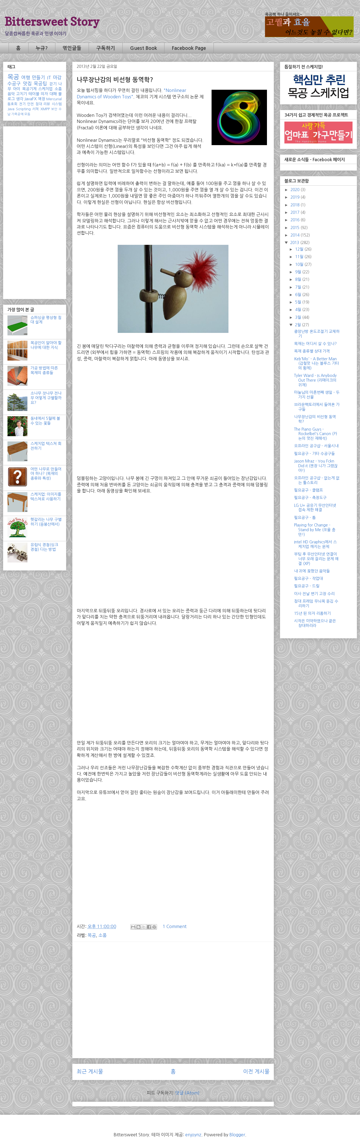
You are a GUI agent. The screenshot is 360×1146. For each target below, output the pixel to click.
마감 (57, 77)
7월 (298, 287)
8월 (298, 279)
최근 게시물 (90, 1071)
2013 (295, 243)
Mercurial (54, 99)
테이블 (34, 94)
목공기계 (29, 89)
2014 (295, 235)
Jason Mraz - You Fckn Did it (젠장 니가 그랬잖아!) (316, 465)
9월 (298, 272)
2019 (295, 197)
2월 (298, 325)
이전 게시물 (256, 1071)
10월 (299, 264)
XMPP (45, 109)
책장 (41, 99)
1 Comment (175, 926)
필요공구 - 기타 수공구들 (314, 454)
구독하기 (105, 48)
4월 (298, 310)
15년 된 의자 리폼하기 (312, 613)
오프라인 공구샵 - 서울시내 (316, 446)
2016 (295, 220)
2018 (295, 205)
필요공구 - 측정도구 (310, 498)
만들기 (38, 77)
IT (49, 77)
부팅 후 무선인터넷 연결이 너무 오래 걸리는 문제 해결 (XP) (316, 559)
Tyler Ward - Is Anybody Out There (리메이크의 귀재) (315, 380)
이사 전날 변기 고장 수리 (314, 594)
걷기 (52, 84)
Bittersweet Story (51, 21)
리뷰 (46, 104)
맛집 (27, 83)
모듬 (27, 114)
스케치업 (45, 89)
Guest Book (143, 48)
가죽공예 (17, 114)
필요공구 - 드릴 (306, 586)
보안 (54, 109)
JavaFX (30, 99)
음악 (11, 94)
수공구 (14, 83)
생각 (19, 99)
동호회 (12, 104)
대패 (53, 94)
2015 (295, 228)
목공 (92, 935)
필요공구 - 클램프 (308, 490)
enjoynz (193, 1134)
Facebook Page (189, 48)
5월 (298, 302)
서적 (35, 109)
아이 (16, 89)
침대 (38, 104)
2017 (295, 212)
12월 (299, 249)
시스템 (57, 104)
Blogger (237, 1134)
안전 (30, 104)
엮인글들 (72, 48)
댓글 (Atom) (187, 1093)
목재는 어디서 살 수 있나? (315, 344)
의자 (44, 94)
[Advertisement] (173, 985)
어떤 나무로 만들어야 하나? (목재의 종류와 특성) (45, 474)
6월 (298, 295)
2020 (295, 190)
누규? (42, 48)
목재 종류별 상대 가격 (312, 351)
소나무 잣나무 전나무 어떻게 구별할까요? (45, 398)
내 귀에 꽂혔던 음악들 (312, 571)
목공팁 (40, 83)
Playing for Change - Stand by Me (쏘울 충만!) (314, 529)
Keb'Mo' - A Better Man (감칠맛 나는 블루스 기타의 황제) (316, 363)
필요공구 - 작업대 (308, 578)
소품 (102, 935)
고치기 (21, 94)
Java (10, 109)
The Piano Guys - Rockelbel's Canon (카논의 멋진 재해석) (315, 434)
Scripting (23, 109)
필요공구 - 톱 (305, 518)
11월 (299, 257)
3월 (298, 317)
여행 (25, 77)
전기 (22, 104)
